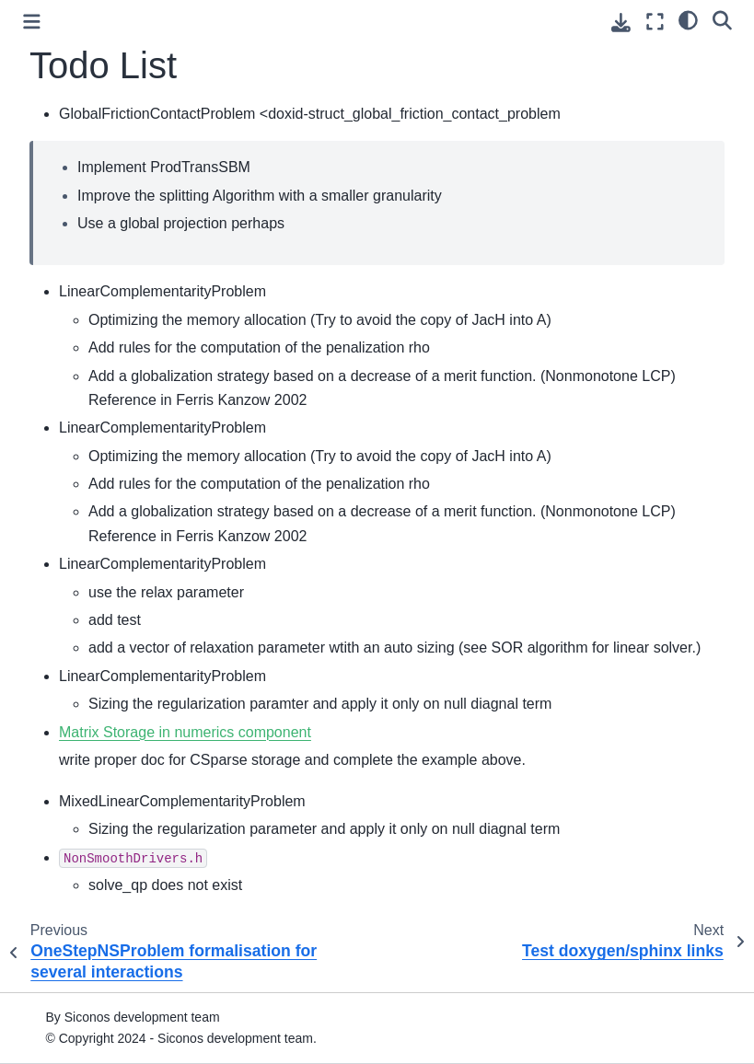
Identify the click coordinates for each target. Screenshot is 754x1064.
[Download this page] (621, 22)
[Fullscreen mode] (655, 22)
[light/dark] (688, 19)
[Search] (722, 19)
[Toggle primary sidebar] (32, 22)
